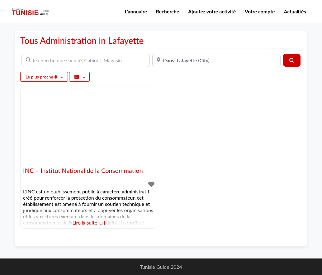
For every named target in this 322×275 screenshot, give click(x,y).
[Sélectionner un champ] (79, 77)
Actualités (295, 11)
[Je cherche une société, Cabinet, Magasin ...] (85, 60)
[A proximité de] (216, 60)
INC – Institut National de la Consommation (83, 170)
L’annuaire (136, 11)
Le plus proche (42, 76)
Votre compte (260, 11)
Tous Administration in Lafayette (82, 40)
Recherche (167, 11)
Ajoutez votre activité (212, 11)
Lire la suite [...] (89, 222)
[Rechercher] (292, 60)
